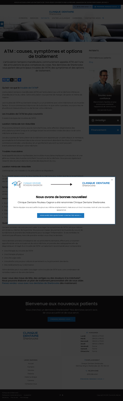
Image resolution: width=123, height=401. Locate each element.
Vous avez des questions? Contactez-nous (60, 215)
